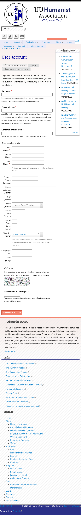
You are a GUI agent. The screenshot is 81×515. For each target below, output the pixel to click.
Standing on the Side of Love (19, 376)
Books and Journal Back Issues (23, 484)
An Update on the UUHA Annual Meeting (69, 104)
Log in (33, 65)
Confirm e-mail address (12, 130)
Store (58, 42)
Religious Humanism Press (21, 459)
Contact (21, 46)
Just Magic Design (72, 506)
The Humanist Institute (16, 368)
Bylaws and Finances (19, 440)
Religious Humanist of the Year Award (26, 434)
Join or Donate (37, 46)
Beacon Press (12, 393)
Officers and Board (18, 437)
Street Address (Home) (7, 190)
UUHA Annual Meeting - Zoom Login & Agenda (68, 90)
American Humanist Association (21, 397)
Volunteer (14, 443)
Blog (12, 450)
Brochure (14, 462)
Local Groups (16, 469)
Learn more (10, 352)
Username (6, 91)
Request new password (16, 69)
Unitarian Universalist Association (21, 363)
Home (4, 48)
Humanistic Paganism (16, 389)
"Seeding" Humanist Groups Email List (23, 406)
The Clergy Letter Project (17, 372)
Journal (13, 456)
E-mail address (8, 107)
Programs (46, 42)
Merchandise (16, 488)
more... (75, 132)
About (17, 42)
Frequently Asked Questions (22, 430)
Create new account (16, 65)
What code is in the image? (16, 291)
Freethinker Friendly (19, 475)
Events (69, 42)
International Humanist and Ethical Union (25, 385)
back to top (6, 506)
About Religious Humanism (22, 427)
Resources (7, 46)
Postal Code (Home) (7, 214)
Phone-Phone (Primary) (7, 180)
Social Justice (16, 472)
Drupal (17, 511)
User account (14, 48)
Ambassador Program (19, 478)
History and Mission (19, 424)
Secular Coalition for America (19, 380)
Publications (30, 42)
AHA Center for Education (18, 402)
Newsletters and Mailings (21, 453)
